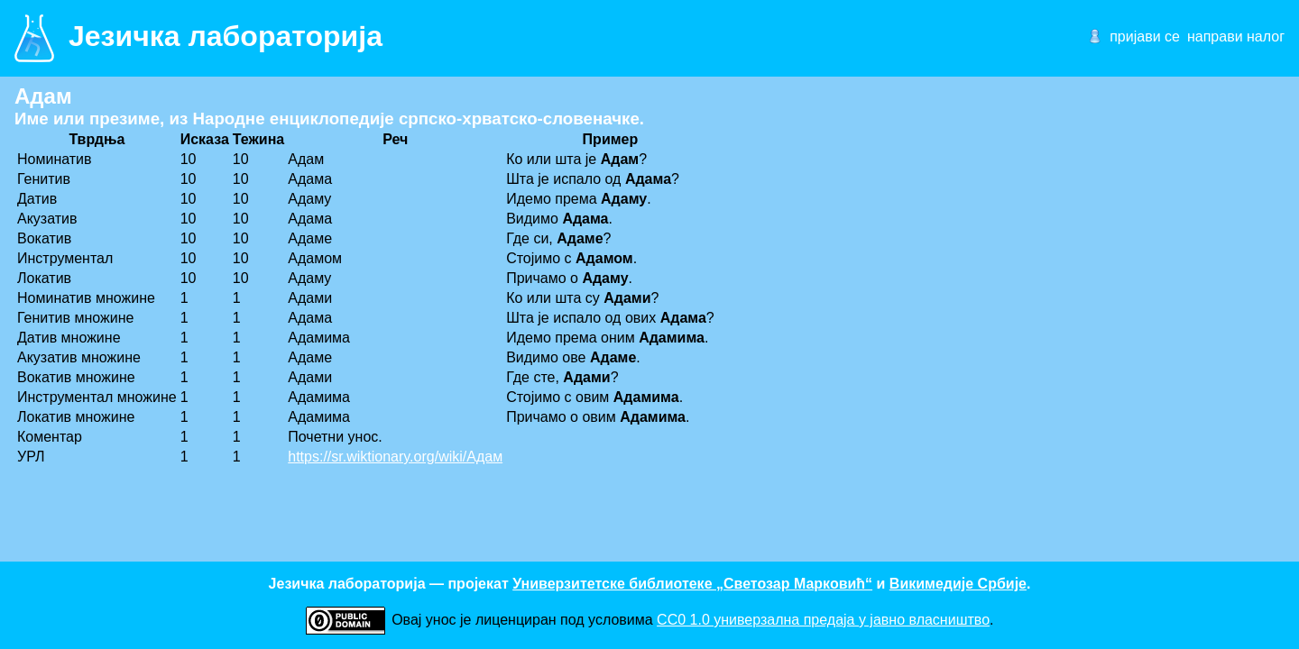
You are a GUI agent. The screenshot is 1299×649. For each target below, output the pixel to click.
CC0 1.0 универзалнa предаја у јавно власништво (823, 619)
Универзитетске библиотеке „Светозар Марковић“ (692, 583)
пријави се (1145, 36)
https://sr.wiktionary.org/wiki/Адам (395, 456)
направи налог (1236, 36)
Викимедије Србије (958, 583)
